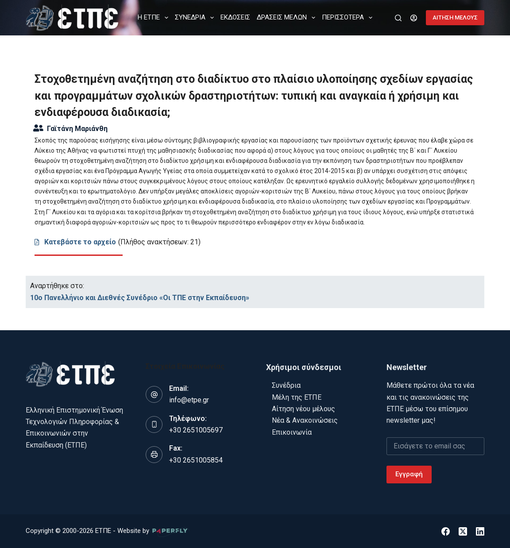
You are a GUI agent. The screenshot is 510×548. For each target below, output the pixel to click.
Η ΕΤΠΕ (155, 17)
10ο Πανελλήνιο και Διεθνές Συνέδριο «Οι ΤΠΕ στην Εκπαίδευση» (139, 297)
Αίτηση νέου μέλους (303, 409)
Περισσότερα (349, 17)
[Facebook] (445, 531)
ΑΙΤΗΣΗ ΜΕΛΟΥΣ (455, 17)
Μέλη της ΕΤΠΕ (296, 397)
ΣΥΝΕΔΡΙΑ (196, 17)
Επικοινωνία (292, 432)
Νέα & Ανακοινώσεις (305, 420)
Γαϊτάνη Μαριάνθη (77, 128)
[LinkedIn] (480, 531)
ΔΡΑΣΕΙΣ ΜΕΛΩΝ (288, 17)
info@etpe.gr (189, 400)
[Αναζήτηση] (398, 18)
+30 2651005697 (196, 430)
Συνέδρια (286, 385)
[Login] (413, 18)
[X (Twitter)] (463, 531)
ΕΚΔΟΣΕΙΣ (235, 17)
